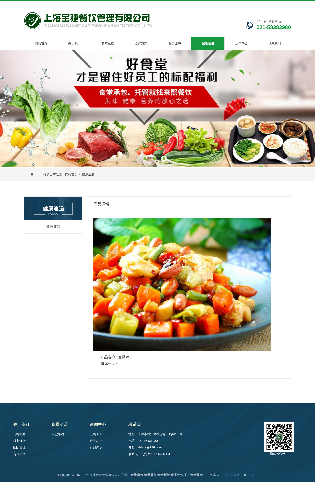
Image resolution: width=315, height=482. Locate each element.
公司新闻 (96, 434)
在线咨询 (232, 5)
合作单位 (19, 454)
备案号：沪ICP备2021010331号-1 (233, 475)
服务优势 (19, 440)
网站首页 (71, 174)
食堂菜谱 (58, 434)
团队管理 (19, 447)
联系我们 (270, 5)
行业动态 (96, 440)
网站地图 (251, 5)
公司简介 (19, 434)
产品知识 (96, 447)
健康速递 (88, 174)
